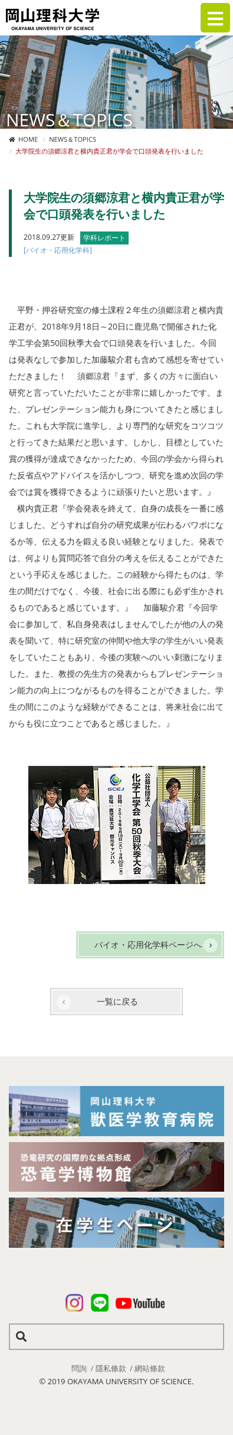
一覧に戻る (117, 1001)
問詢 (79, 1368)
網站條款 (149, 1368)
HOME (28, 139)
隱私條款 (111, 1368)
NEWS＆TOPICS (72, 139)
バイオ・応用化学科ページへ (148, 944)
